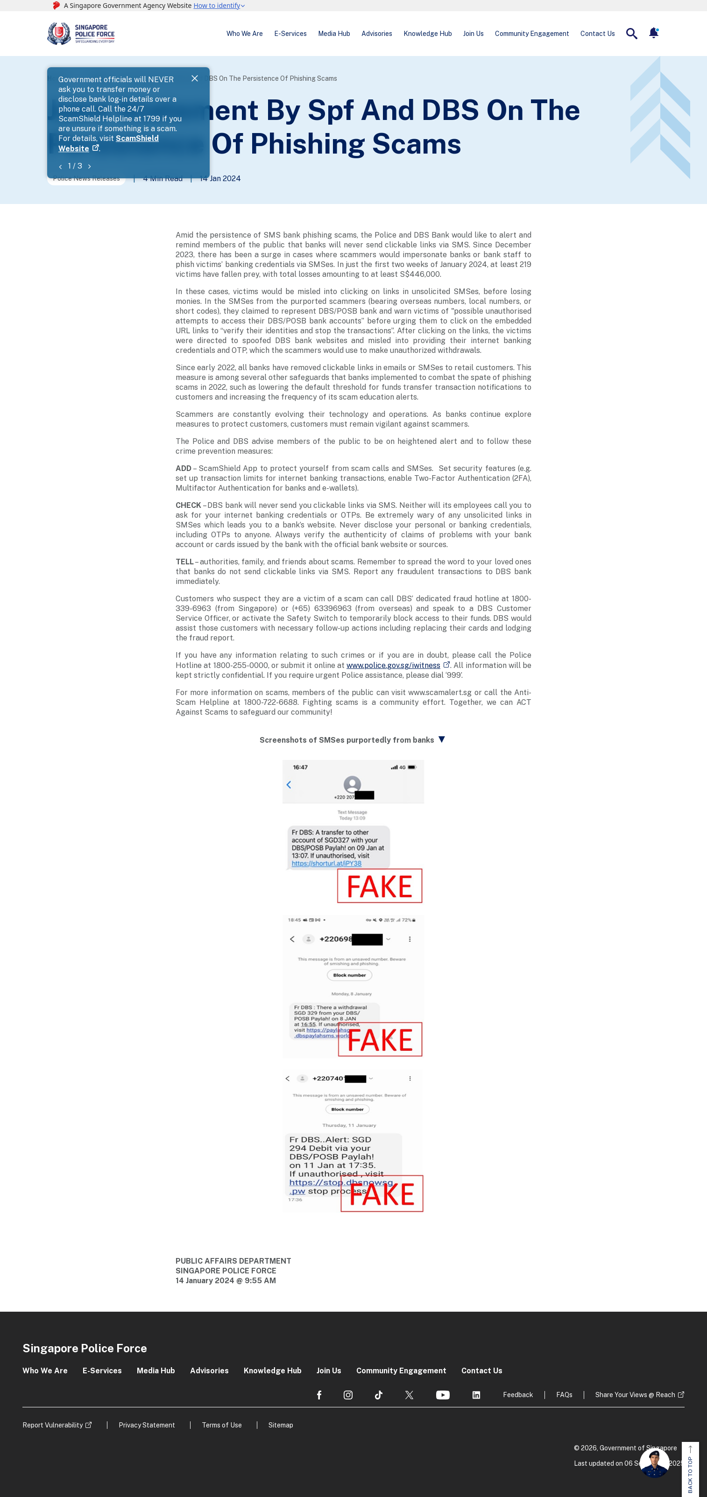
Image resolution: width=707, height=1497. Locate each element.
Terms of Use (222, 1425)
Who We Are (244, 33)
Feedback (518, 1395)
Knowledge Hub (427, 33)
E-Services (290, 33)
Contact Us (597, 33)
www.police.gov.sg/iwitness (393, 665)
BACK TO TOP (690, 1469)
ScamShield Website (260, 89)
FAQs (564, 1395)
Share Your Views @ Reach (635, 1395)
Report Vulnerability (52, 1425)
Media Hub (334, 33)
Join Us (473, 33)
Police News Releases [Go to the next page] (86, 178)
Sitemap (281, 1425)
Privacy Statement (147, 1425)
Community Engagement (532, 33)
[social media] (319, 1395)
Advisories (376, 33)
